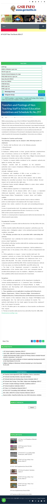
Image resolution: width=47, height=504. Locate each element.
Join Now (41, 91)
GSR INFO (16, 498)
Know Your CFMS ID (6, 81)
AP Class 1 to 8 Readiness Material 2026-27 (15, 388)
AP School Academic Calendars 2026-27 (14, 351)
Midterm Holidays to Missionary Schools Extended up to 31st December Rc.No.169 (22, 364)
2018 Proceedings (9, 97)
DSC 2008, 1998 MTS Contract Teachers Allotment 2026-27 (20, 353)
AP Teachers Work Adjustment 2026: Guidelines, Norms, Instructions (21, 374)
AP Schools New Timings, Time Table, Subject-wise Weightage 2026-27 (22, 381)
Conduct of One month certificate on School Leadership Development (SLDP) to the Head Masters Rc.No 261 (24, 360)
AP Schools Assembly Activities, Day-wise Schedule (17, 377)
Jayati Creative (41, 498)
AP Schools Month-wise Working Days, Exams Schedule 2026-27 (20, 379)
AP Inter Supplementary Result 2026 (20, 490)
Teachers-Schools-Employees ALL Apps (11, 73)
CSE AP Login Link (6, 71)
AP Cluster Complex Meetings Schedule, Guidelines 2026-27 (19, 384)
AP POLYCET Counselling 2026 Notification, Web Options (18, 390)
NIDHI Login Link (6, 86)
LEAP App (4, 66)
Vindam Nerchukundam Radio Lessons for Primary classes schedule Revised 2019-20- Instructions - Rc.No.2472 (24, 356)
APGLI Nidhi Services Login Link (9, 76)
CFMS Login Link (6, 88)
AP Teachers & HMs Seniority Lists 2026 (21, 494)
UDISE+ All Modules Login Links (9, 69)
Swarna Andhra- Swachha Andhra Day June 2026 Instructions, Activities (22, 395)
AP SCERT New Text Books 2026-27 (12, 34)
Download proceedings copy (9, 313)
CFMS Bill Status (6, 83)
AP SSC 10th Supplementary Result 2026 (21, 466)
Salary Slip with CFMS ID (7, 78)
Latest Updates (19, 97)
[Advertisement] (23, 48)
